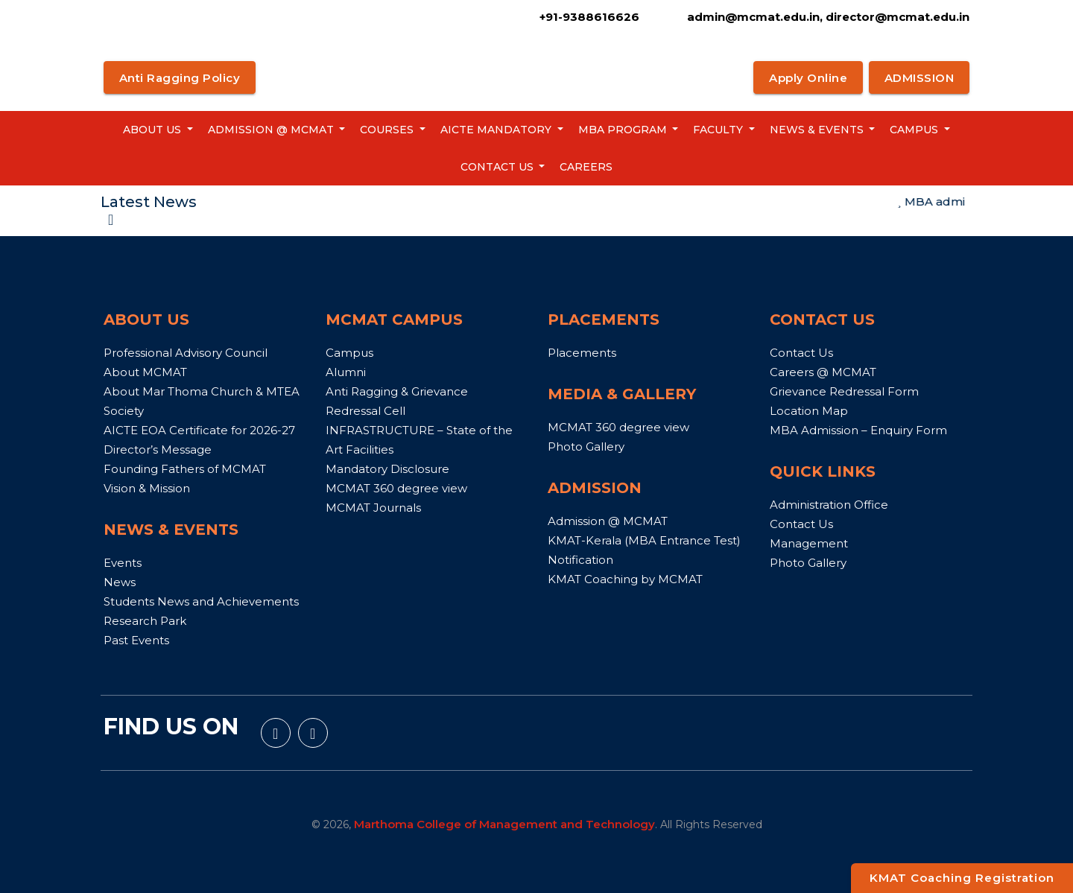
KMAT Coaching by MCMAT (625, 579)
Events (123, 563)
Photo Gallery (586, 446)
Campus (915, 129)
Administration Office (829, 505)
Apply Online (808, 78)
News (120, 582)
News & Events (818, 129)
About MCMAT (145, 372)
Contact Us (498, 167)
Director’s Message (158, 449)
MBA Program (624, 129)
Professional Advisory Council (186, 353)
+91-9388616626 (589, 17)
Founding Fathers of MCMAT (185, 469)
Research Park (145, 621)
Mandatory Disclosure (387, 469)
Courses (388, 129)
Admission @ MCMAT (272, 129)
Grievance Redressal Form (844, 391)
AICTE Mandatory (497, 129)
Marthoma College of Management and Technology (504, 824)
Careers (586, 167)
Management (809, 543)
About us (153, 129)
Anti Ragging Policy (180, 78)
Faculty (719, 129)
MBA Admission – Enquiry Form (858, 430)
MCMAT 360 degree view (396, 488)
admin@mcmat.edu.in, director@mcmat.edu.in (826, 17)
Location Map (809, 411)
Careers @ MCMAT (823, 372)
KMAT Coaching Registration (962, 878)
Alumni (346, 372)
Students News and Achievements (201, 601)
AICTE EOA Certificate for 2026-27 (199, 430)
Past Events (136, 640)
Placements (582, 353)
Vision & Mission (147, 488)
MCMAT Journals (373, 507)
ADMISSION (919, 78)
